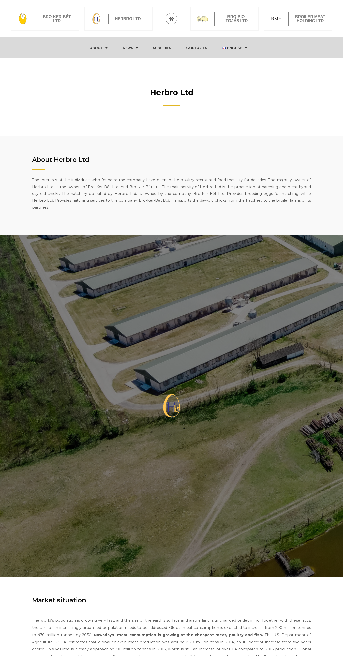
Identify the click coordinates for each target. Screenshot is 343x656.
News (130, 47)
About (99, 47)
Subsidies (162, 47)
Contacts (196, 47)
